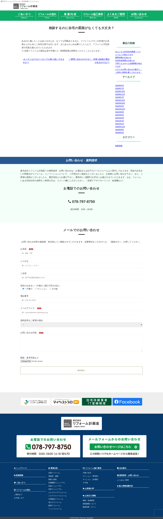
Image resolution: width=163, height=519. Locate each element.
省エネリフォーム (55, 502)
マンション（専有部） (91, 476)
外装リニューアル (55, 489)
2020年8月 (119, 130)
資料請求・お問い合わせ (128, 475)
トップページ (20, 468)
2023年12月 (120, 91)
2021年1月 (119, 124)
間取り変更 (52, 479)
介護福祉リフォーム (55, 499)
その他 (85, 483)
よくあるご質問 (123, 480)
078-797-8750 (81, 202)
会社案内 (121, 468)
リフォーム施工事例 (92, 468)
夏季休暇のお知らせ (123, 58)
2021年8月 (119, 112)
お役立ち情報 (89, 496)
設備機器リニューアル (56, 483)
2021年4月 (119, 115)
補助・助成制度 (88, 500)
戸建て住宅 (87, 473)
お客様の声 (88, 488)
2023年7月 (119, 97)
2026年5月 (119, 85)
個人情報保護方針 (125, 486)
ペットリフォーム (55, 509)
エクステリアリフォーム (57, 492)
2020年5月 (119, 133)
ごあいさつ (19, 483)
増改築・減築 (53, 476)
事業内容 (53, 468)
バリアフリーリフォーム (57, 496)
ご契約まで (18, 494)
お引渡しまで (19, 498)
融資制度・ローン (89, 507)
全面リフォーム (54, 473)
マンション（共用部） (91, 479)
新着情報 (118, 146)
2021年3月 (119, 118)
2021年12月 (120, 109)
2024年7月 (119, 88)
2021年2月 (119, 121)
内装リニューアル (55, 486)
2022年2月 (119, 106)
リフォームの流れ (22, 490)
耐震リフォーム (54, 505)
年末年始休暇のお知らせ (125, 60)
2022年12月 (120, 100)
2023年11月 (120, 94)
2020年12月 (120, 127)
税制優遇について (89, 504)
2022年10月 (120, 103)
